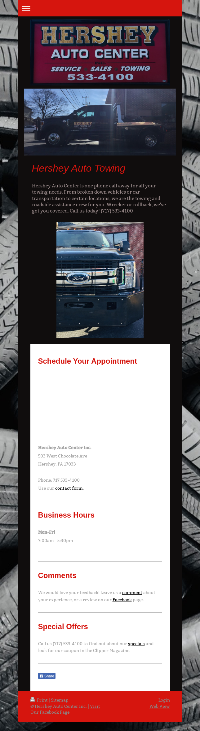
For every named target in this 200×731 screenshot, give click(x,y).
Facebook (122, 599)
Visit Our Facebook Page (65, 709)
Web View (159, 706)
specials (136, 643)
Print (39, 700)
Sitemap (60, 700)
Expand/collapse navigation (100, 8)
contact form (69, 488)
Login (164, 700)
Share (46, 676)
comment (132, 592)
